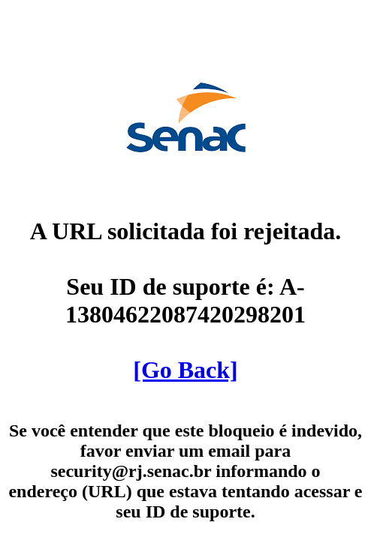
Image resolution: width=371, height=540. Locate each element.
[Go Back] (185, 369)
